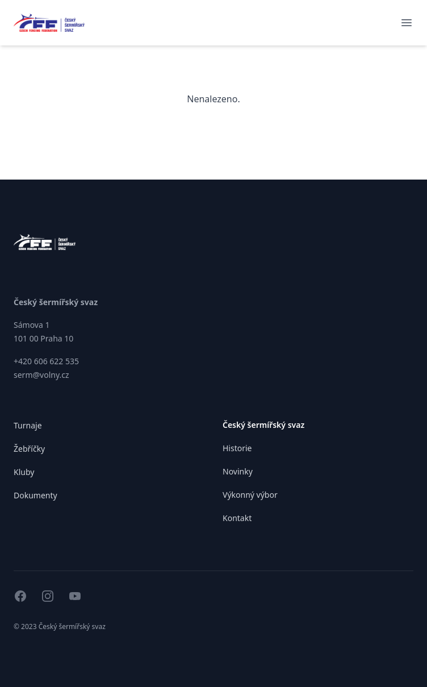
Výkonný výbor (250, 494)
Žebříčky (29, 448)
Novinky (238, 471)
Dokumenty (35, 495)
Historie (237, 448)
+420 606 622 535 (46, 361)
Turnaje (28, 425)
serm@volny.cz (41, 374)
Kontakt (237, 518)
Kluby (24, 472)
